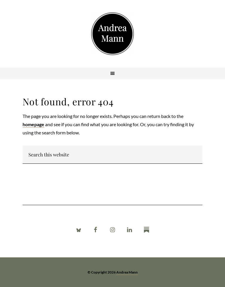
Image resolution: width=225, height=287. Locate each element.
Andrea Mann (112, 34)
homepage (33, 124)
